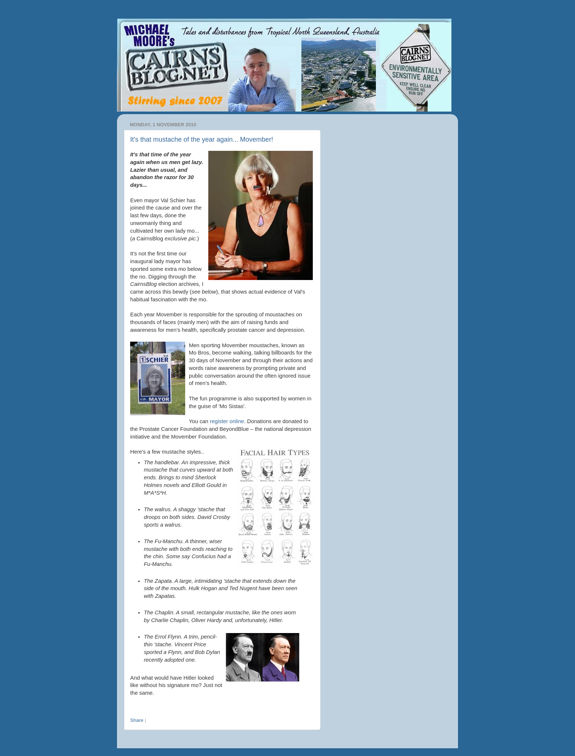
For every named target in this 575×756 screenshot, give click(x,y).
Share (136, 720)
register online (227, 421)
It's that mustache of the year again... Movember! (201, 139)
